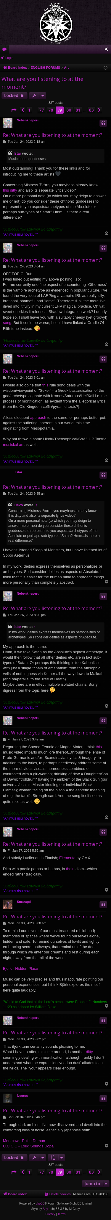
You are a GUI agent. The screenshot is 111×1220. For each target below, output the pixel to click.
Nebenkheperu (28, 120)
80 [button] (69, 110)
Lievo (18, 505)
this (45, 385)
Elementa (67, 858)
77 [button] (41, 110)
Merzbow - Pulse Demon (24, 1140)
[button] (13, 110)
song (7, 322)
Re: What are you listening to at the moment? (52, 135)
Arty (45, 1208)
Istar (17, 153)
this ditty (10, 190)
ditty (89, 1052)
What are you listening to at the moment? (42, 83)
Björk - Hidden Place (20, 968)
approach (38, 417)
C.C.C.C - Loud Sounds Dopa (28, 1146)
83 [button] (91, 110)
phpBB (40, 1203)
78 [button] (51, 110)
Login (9, 57)
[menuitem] (57, 1194)
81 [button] (78, 110)
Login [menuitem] (108, 50)
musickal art (13, 444)
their (69, 869)
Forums (5, 50)
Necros (22, 1095)
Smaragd (24, 901)
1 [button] (29, 110)
